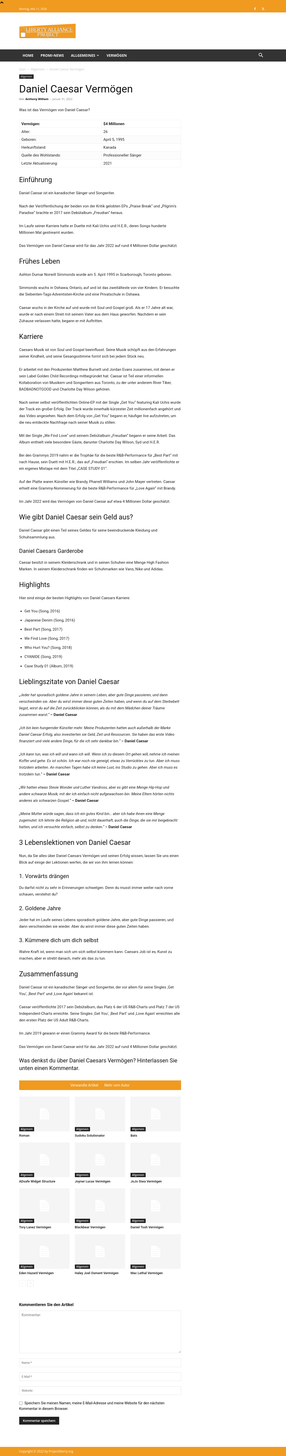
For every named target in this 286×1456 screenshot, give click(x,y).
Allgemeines (85, 55)
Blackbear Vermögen (90, 1227)
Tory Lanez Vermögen (35, 1227)
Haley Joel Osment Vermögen (97, 1273)
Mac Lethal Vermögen (146, 1273)
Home (28, 55)
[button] (261, 55)
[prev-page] (22, 1283)
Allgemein (38, 69)
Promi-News (52, 55)
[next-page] (30, 1283)
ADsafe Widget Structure (37, 1181)
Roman (24, 1135)
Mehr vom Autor (117, 1085)
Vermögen (116, 55)
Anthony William (37, 99)
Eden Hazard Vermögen (36, 1273)
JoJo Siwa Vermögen (146, 1181)
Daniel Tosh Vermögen (147, 1227)
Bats (133, 1135)
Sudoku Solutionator (90, 1135)
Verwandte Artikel (84, 1085)
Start (22, 69)
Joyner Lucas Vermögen (93, 1181)
